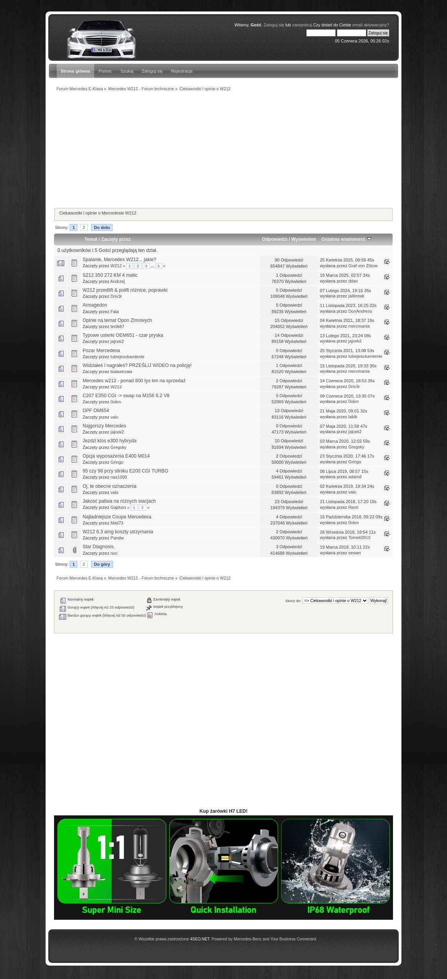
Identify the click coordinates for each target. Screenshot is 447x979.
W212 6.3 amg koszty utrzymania (117, 531)
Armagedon (94, 305)
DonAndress (360, 311)
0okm (115, 401)
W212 (115, 265)
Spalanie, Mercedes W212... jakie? (119, 259)
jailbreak (356, 296)
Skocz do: (293, 601)
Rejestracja (181, 71)
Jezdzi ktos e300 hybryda (109, 440)
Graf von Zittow (362, 265)
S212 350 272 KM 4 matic (109, 275)
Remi (353, 507)
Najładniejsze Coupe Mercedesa (116, 517)
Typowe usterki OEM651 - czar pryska (122, 335)
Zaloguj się (152, 71)
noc (113, 553)
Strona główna (75, 71)
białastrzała (121, 371)
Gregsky (118, 447)
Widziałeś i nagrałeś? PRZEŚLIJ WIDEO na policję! (137, 365)
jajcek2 (117, 341)
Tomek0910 (359, 537)
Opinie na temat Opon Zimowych (117, 320)
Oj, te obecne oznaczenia (109, 486)
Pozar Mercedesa (101, 350)
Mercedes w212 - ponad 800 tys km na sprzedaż (133, 380)
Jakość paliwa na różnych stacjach (119, 501)
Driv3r (116, 296)
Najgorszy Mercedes (104, 426)
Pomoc (105, 71)
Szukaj (127, 71)
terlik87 (117, 326)
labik (352, 416)
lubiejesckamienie (127, 356)
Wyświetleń (303, 239)
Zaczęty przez (116, 239)
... (153, 266)
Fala (114, 311)
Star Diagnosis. (98, 546)
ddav (352, 281)
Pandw (116, 538)
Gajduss (118, 507)
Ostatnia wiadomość (346, 239)
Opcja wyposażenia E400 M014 (115, 456)
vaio (114, 417)
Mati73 (116, 523)
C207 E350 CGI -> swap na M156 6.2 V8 (125, 395)
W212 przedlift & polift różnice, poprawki (124, 290)
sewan (354, 552)
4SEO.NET (199, 939)
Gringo (116, 462)
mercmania (359, 326)
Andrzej (117, 281)
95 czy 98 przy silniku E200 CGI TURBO (125, 471)
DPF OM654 (95, 410)
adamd (354, 476)
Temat (90, 239)
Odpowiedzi (274, 239)
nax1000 (118, 477)
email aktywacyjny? (370, 25)
